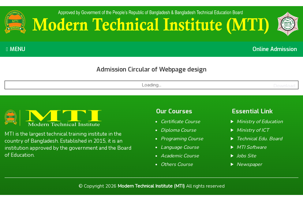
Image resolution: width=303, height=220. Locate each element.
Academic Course (180, 156)
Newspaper (249, 164)
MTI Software (252, 147)
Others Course (177, 164)
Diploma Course (178, 130)
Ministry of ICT (253, 130)
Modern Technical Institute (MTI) (151, 186)
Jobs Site (246, 156)
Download (284, 85)
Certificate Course (180, 122)
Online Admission (274, 49)
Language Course (180, 147)
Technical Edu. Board (259, 139)
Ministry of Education (260, 122)
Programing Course (182, 139)
